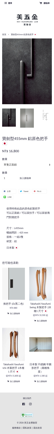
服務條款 (16, 427)
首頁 (4, 34)
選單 (8, 3)
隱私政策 (27, 427)
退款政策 (37, 427)
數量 (4, 159)
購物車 (44, 3)
